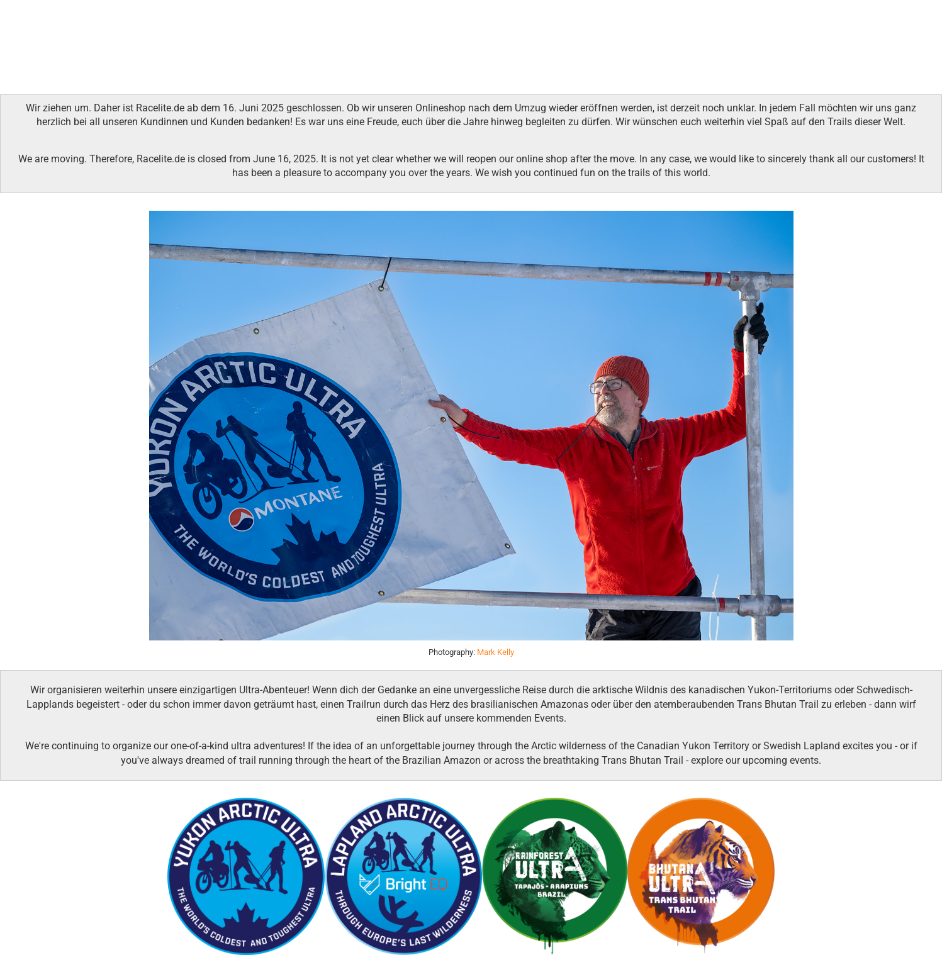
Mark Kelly (495, 652)
